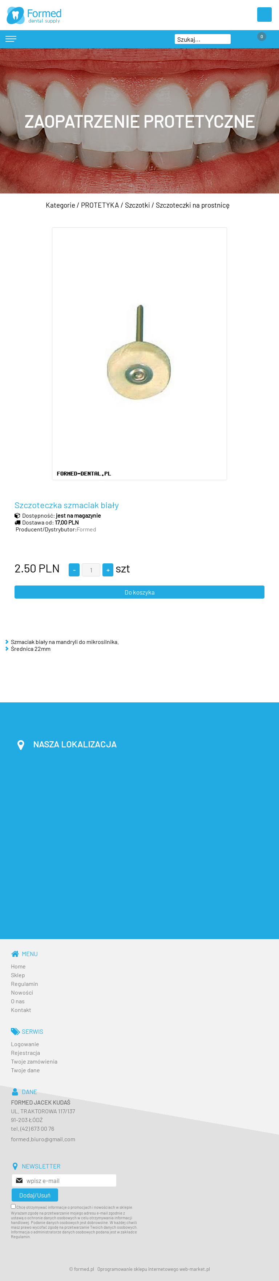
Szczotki (137, 205)
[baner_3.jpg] (139, 120)
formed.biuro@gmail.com (43, 1138)
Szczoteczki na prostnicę (193, 205)
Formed (86, 529)
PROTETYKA (100, 205)
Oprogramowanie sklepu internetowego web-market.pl (153, 1269)
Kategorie (60, 205)
